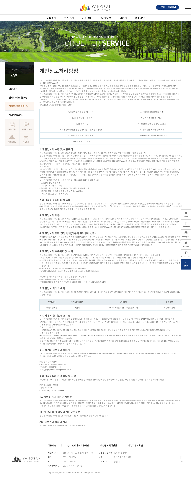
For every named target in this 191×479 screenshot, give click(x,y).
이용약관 (13, 88)
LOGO (95, 7)
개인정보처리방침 (16, 106)
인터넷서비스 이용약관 (18, 97)
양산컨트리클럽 (26, 459)
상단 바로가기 (180, 459)
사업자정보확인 (16, 114)
